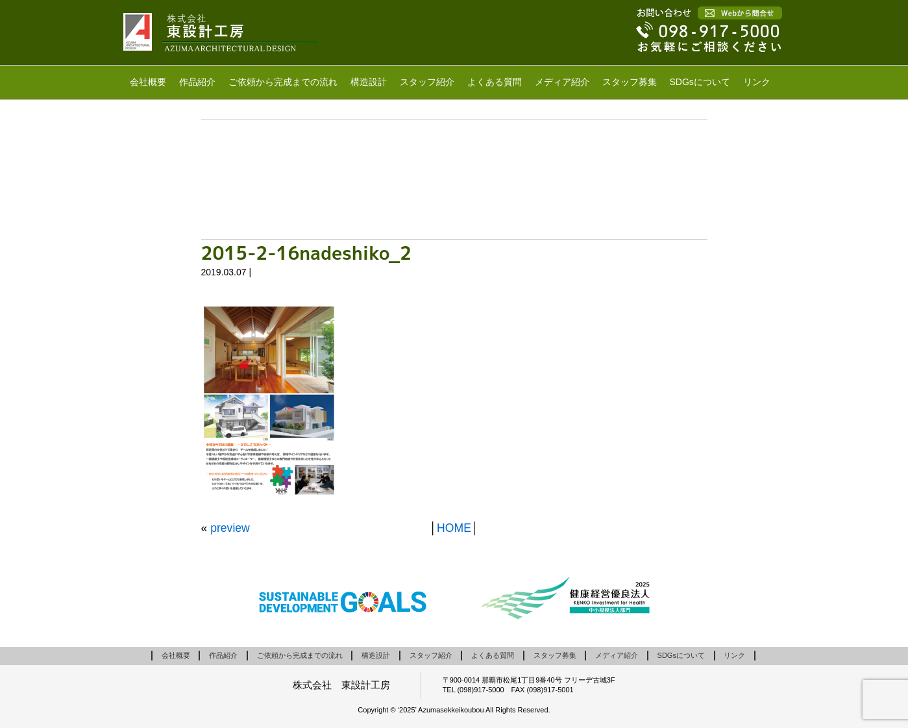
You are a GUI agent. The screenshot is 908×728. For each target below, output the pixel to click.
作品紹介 (197, 82)
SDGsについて (700, 82)
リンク (756, 82)
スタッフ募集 (629, 82)
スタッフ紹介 (427, 82)
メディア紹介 (562, 82)
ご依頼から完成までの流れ (282, 82)
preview (230, 527)
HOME (454, 527)
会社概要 (148, 82)
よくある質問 (494, 82)
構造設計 (368, 82)
